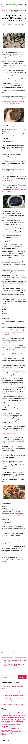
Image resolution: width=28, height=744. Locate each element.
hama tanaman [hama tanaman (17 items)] (22, 719)
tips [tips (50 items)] (2, 733)
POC (16, 652)
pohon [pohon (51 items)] (18, 724)
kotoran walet (7, 652)
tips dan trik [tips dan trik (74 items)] (14, 733)
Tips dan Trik (7, 10)
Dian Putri (9, 24)
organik (12, 652)
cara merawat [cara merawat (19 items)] (4, 719)
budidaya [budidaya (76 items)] (4, 715)
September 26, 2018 (20, 24)
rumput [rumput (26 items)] (7, 728)
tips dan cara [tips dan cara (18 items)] (7, 733)
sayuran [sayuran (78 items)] (13, 729)
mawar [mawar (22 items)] (14, 722)
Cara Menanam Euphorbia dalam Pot (12, 695)
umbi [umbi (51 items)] (21, 733)
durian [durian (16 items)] (12, 719)
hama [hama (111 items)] (16, 719)
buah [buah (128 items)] (20, 713)
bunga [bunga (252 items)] (12, 715)
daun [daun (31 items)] (9, 719)
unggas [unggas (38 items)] (3, 734)
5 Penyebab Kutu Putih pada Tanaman (13, 692)
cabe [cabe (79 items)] (23, 715)
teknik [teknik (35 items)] (23, 731)
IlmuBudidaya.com (11, 740)
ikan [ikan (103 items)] (21, 721)
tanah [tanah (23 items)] (21, 728)
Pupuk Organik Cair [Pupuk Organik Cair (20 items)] (20, 726)
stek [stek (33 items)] (18, 728)
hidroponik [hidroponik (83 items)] (14, 721)
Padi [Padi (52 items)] (9, 724)
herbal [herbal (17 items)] (2, 721)
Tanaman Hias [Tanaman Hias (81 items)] (16, 731)
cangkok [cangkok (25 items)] (3, 717)
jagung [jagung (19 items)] (2, 722)
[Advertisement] (14, 607)
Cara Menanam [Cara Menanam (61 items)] (20, 717)
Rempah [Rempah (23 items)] (3, 728)
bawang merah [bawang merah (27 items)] (14, 713)
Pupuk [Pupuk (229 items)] (4, 726)
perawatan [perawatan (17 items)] (13, 724)
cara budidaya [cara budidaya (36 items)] (10, 717)
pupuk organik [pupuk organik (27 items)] (12, 726)
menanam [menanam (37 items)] (4, 724)
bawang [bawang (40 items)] (7, 713)
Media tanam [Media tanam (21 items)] (19, 722)
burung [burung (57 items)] (18, 715)
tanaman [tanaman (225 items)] (5, 731)
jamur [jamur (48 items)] (7, 723)
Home (3, 10)
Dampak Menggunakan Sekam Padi (12, 704)
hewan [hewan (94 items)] (7, 721)
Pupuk (19, 652)
